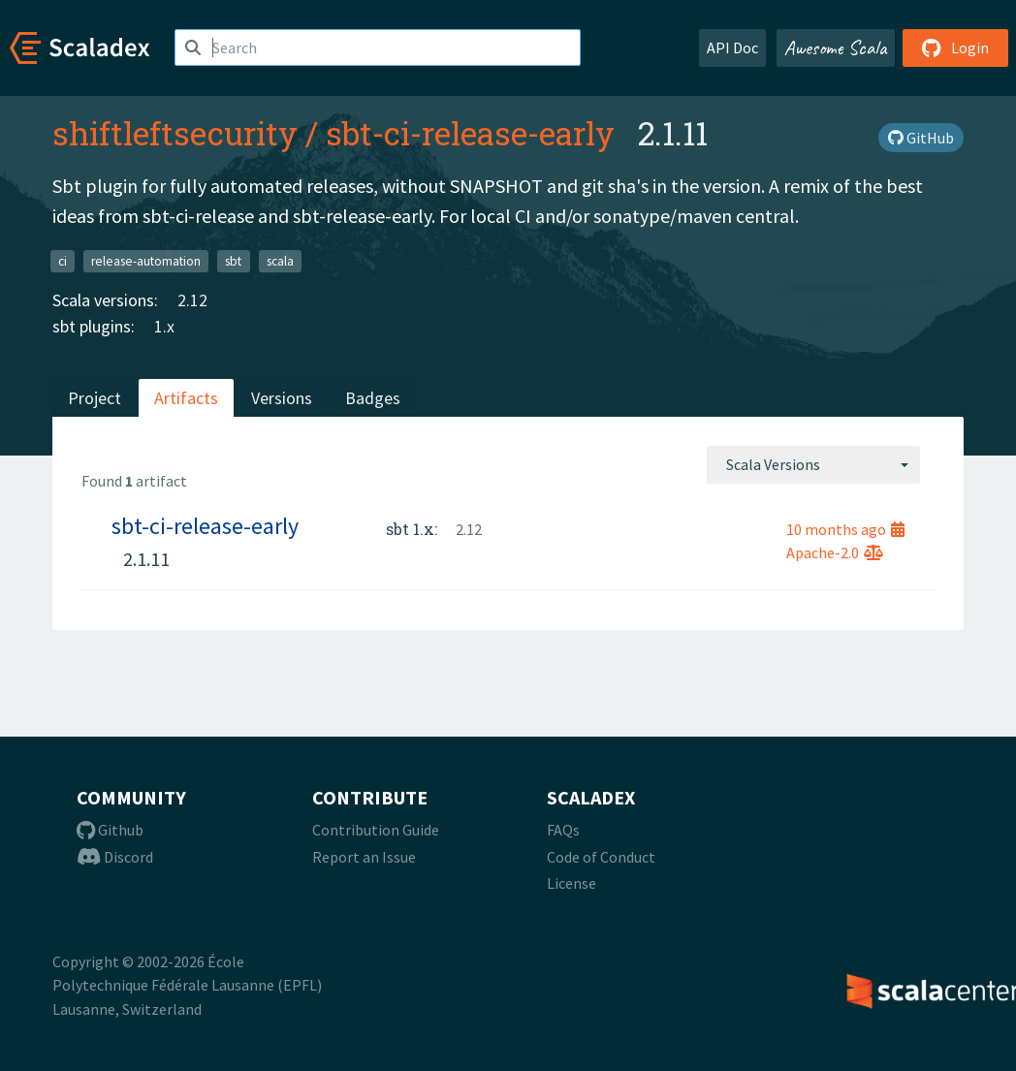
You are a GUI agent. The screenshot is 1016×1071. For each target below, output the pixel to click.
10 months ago (845, 529)
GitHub (921, 137)
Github (110, 829)
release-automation (146, 260)
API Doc (732, 47)
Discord (115, 856)
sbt (233, 260)
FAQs (563, 829)
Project (94, 398)
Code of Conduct (601, 856)
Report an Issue (364, 856)
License (571, 883)
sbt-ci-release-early (470, 132)
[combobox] (813, 464)
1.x (164, 326)
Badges (372, 398)
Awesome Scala (835, 47)
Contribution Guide (375, 829)
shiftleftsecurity (175, 132)
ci (62, 260)
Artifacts (186, 398)
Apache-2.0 (834, 552)
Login (955, 47)
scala (280, 260)
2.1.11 (146, 559)
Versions (281, 398)
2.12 (192, 300)
